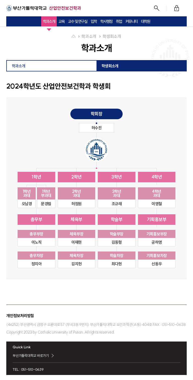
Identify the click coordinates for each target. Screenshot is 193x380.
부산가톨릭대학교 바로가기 (31, 355)
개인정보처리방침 (20, 316)
